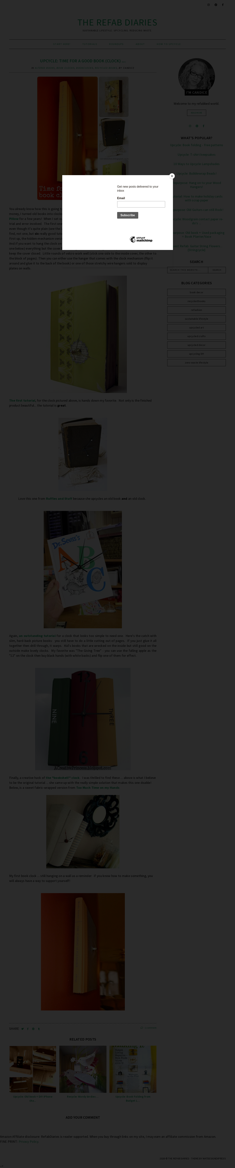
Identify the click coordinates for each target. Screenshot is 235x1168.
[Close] (172, 176)
